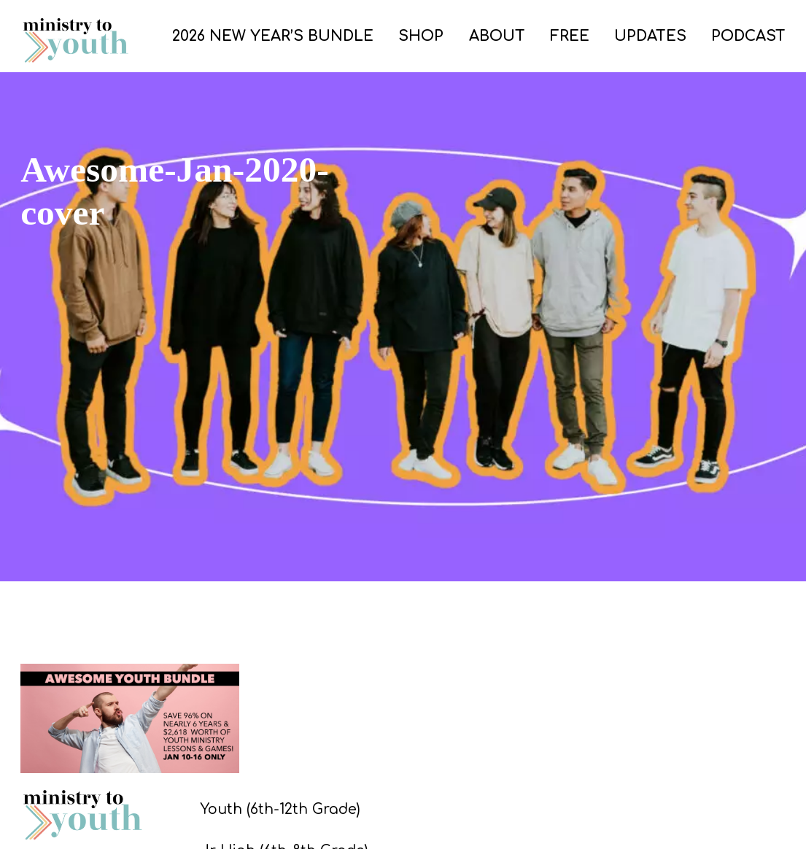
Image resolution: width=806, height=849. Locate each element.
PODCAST (748, 36)
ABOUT (497, 36)
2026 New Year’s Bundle (272, 36)
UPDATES (650, 36)
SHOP (420, 36)
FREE (569, 36)
